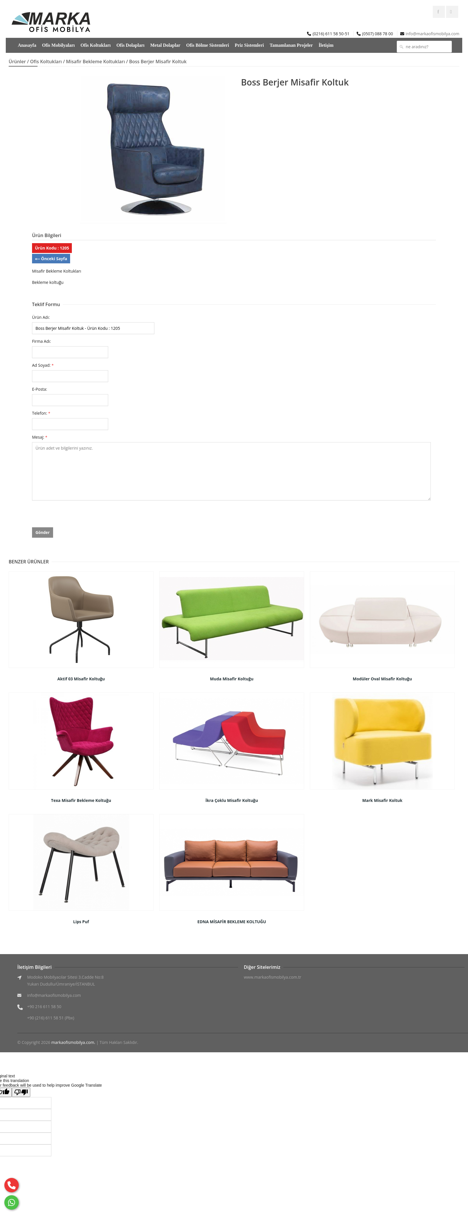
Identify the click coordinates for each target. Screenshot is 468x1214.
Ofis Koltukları (96, 45)
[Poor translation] (21, 1092)
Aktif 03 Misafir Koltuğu (81, 679)
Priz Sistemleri (249, 45)
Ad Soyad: (43, 365)
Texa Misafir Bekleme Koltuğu (81, 800)
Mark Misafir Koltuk (382, 800)
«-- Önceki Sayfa (51, 258)
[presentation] (76, 516)
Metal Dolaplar (165, 45)
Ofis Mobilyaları (58, 45)
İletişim (326, 45)
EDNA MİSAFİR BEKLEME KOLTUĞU (231, 921)
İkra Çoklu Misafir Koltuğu (231, 800)
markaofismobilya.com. (73, 1042)
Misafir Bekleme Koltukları (95, 61)
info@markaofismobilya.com (432, 33)
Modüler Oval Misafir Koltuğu (382, 679)
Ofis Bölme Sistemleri (207, 45)
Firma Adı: (41, 341)
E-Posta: (39, 389)
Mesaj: (39, 437)
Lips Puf (81, 921)
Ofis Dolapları (130, 45)
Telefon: (41, 413)
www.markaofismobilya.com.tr (272, 977)
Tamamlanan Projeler (291, 45)
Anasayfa (27, 45)
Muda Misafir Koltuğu (232, 679)
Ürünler (17, 61)
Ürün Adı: (41, 317)
